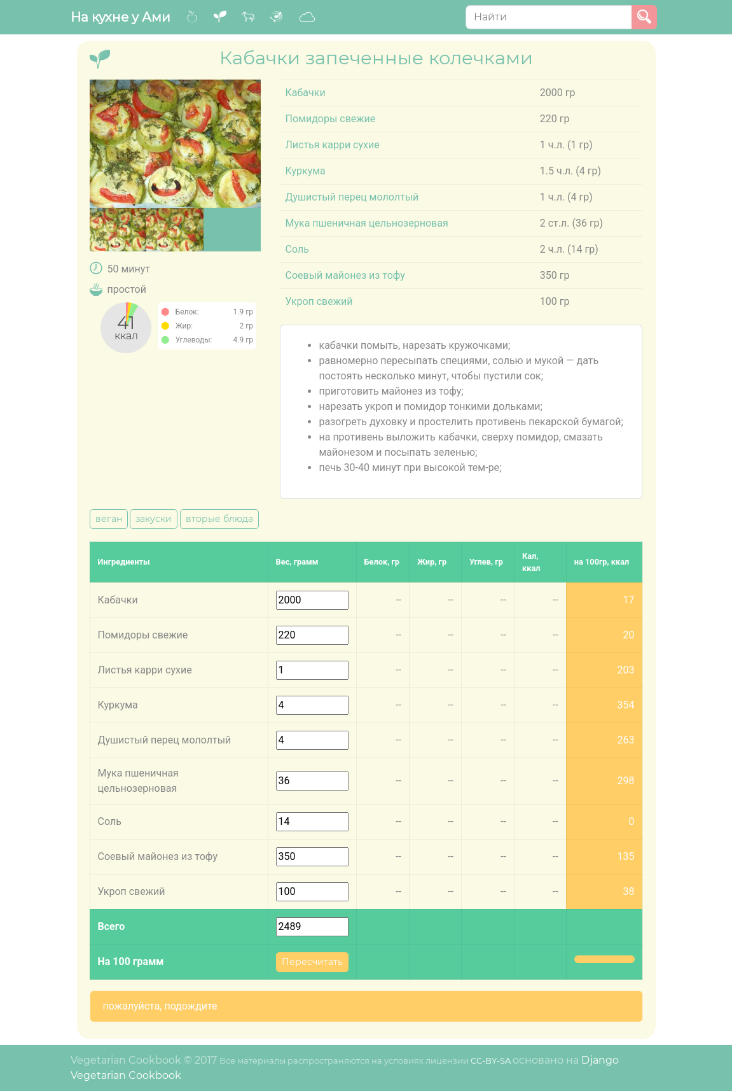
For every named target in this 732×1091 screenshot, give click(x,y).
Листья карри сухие (332, 145)
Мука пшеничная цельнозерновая (366, 223)
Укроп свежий (318, 301)
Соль (296, 249)
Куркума (305, 171)
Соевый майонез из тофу (344, 275)
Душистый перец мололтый (351, 197)
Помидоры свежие (330, 119)
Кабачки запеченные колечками (376, 57)
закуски (153, 518)
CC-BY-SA (491, 1061)
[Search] (549, 17)
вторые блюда (219, 518)
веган (108, 518)
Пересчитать (312, 962)
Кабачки (305, 93)
